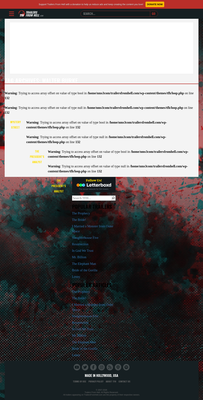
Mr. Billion (79, 257)
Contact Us (124, 381)
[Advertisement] (101, 48)
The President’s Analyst (37, 156)
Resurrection (80, 244)
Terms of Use (79, 381)
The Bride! (79, 220)
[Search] (113, 198)
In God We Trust (83, 250)
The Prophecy (81, 213)
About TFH (111, 381)
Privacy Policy (95, 381)
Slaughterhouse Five (85, 237)
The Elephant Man (84, 263)
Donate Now (155, 4)
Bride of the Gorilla (84, 270)
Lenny (76, 276)
